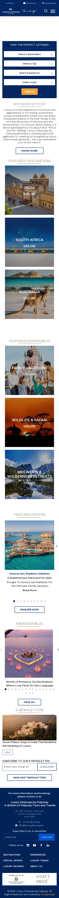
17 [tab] (29, 693)
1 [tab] (14, 601)
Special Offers (12, 860)
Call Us (10, 3)
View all (29, 702)
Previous (2, 545)
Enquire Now (51, 3)
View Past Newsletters (29, 777)
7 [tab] (35, 601)
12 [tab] (43, 689)
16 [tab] (26, 693)
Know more (29, 150)
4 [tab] (24, 601)
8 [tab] (38, 601)
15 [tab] (53, 689)
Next (56, 545)
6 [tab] (31, 601)
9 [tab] (41, 601)
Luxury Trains (39, 860)
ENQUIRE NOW (29, 609)
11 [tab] (40, 689)
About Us (36, 866)
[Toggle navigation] (53, 11)
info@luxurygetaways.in (31, 825)
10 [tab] (45, 601)
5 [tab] (28, 601)
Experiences (38, 854)
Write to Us (31, 3)
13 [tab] (47, 689)
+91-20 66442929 (31, 822)
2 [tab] (17, 601)
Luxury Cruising (13, 866)
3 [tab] (21, 601)
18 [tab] (33, 693)
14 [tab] (50, 689)
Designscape (48, 894)
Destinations (11, 854)
